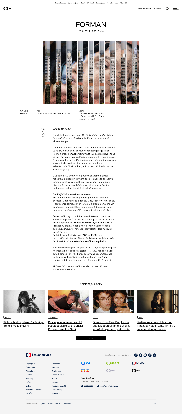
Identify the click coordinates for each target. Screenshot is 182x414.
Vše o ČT (123, 3)
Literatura (52, 317)
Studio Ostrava (58, 375)
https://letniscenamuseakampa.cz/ (53, 113)
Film (95, 317)
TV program (100, 3)
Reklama (55, 367)
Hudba (7, 317)
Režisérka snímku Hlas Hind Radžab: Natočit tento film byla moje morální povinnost (156, 326)
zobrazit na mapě (87, 119)
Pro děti (110, 3)
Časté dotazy (57, 389)
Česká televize (60, 3)
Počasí (28, 382)
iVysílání (90, 3)
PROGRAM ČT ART (149, 8)
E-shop (28, 386)
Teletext (29, 375)
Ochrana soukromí (54, 404)
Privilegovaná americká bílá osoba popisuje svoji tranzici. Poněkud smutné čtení (66, 326)
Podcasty (29, 378)
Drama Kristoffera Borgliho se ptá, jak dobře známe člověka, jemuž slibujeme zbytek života (111, 326)
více (91, 338)
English (42, 404)
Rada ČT (55, 378)
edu (116, 3)
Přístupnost (67, 404)
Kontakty (56, 393)
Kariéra (55, 382)
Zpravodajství (73, 3)
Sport (83, 3)
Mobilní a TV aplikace (34, 389)
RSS (155, 404)
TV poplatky (30, 371)
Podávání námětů (59, 386)
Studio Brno (56, 371)
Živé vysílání (30, 367)
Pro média (56, 363)
